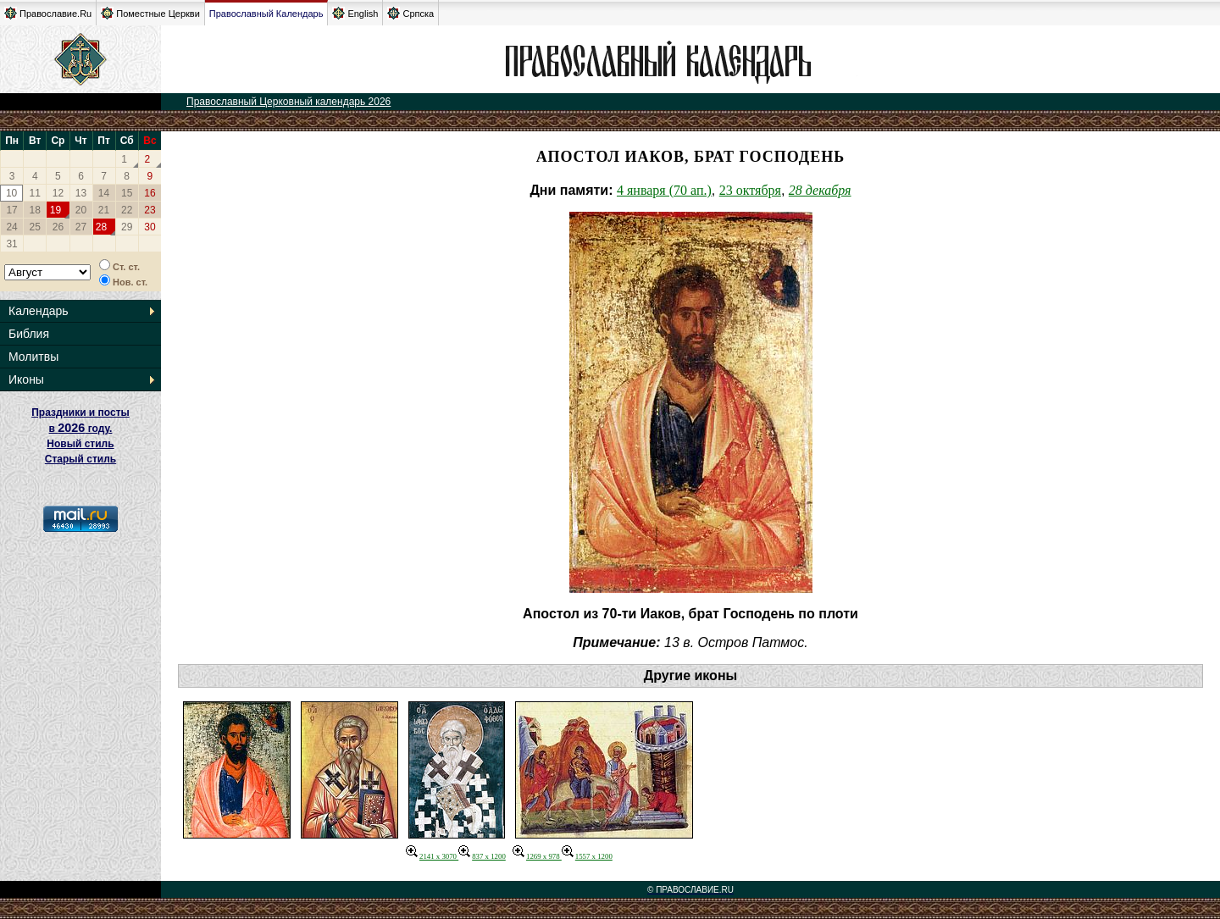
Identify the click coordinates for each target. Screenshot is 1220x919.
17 (11, 210)
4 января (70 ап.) (664, 190)
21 (103, 210)
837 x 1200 (482, 856)
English (355, 13)
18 (35, 210)
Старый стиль (80, 459)
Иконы (26, 379)
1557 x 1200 (587, 856)
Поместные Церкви (150, 13)
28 (101, 227)
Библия (28, 333)
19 (55, 210)
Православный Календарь (266, 13)
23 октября (750, 190)
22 (126, 210)
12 (58, 193)
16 (149, 193)
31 (11, 244)
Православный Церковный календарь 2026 (288, 102)
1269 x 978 (537, 856)
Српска (410, 13)
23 (149, 210)
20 (80, 210)
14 (103, 193)
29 (126, 227)
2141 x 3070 (432, 856)
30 (149, 227)
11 (35, 193)
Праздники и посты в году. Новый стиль (80, 428)
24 (11, 227)
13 (80, 193)
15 (126, 193)
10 (11, 193)
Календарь (38, 311)
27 (80, 227)
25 (35, 227)
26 (58, 227)
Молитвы (33, 356)
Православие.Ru (48, 13)
